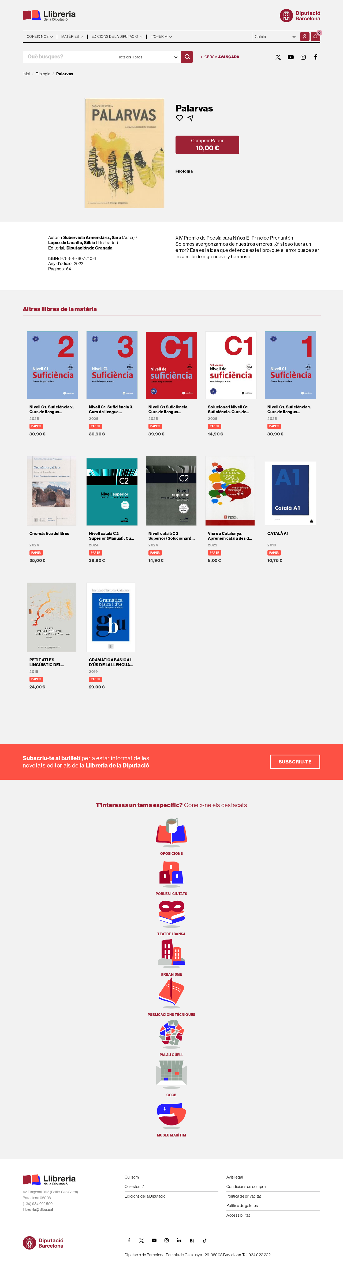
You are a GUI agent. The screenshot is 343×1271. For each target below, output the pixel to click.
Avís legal (234, 1177)
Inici (26, 74)
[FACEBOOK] (316, 57)
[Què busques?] (69, 57)
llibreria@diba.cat (38, 1209)
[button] (315, 36)
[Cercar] (187, 57)
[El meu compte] (305, 36)
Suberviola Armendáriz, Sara (92, 237)
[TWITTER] (278, 57)
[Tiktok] (204, 1240)
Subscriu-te (295, 762)
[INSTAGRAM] (303, 57)
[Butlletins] (192, 1240)
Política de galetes (242, 1205)
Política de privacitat (243, 1196)
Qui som (132, 1177)
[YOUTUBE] (290, 57)
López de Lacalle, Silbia (71, 242)
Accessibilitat (238, 1215)
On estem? (134, 1186)
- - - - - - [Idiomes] (275, 36)
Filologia (184, 171)
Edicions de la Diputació (145, 1196)
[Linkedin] (179, 1240)
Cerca (220, 57)
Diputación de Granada (89, 248)
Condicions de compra (246, 1186)
